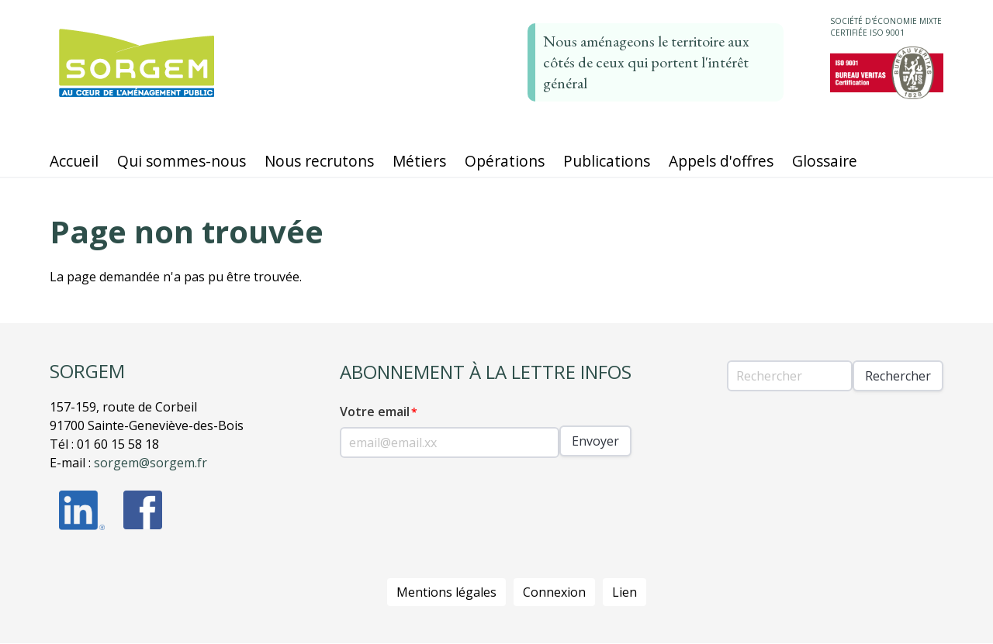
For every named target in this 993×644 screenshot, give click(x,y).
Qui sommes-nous (181, 160)
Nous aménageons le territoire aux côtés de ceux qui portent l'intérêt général (646, 62)
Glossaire (824, 160)
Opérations (505, 160)
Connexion (554, 592)
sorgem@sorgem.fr (150, 462)
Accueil (74, 160)
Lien (624, 592)
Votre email (375, 411)
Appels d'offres (721, 160)
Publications (606, 160)
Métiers (419, 160)
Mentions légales (446, 592)
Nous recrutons (319, 160)
